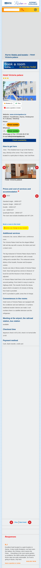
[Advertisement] (20, 33)
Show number (13, 125)
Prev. (16, 522)
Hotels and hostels (19, 55)
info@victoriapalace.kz (16, 136)
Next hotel (22, 522)
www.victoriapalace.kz (18, 114)
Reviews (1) (9, 103)
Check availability (19, 140)
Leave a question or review (13, 108)
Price (19, 103)
